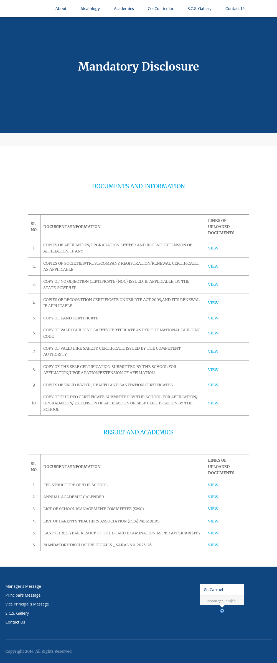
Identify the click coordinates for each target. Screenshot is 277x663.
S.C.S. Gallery (199, 10)
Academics (124, 10)
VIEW (213, 248)
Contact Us (235, 10)
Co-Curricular (161, 10)
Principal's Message (23, 595)
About (61, 10)
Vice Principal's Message (27, 604)
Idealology (90, 10)
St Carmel (22, 16)
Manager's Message (23, 586)
